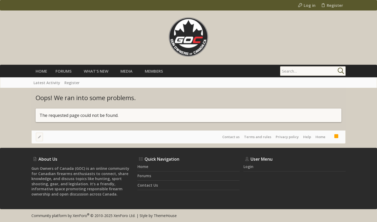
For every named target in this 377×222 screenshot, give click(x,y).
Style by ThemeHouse (158, 215)
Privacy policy (287, 136)
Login (248, 166)
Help (307, 136)
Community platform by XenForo (83, 215)
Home (320, 136)
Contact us (231, 136)
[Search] (312, 71)
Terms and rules (257, 136)
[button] (76, 71)
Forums (144, 175)
